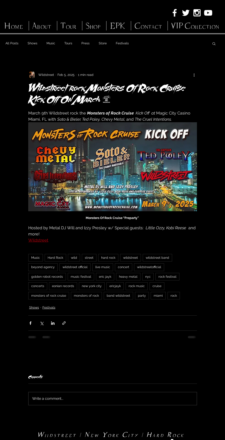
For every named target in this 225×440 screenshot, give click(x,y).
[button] (214, 43)
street (89, 257)
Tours (68, 43)
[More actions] (194, 74)
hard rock (108, 257)
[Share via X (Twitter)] (41, 323)
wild (74, 257)
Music (51, 43)
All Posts (11, 43)
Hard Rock (55, 257)
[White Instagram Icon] (197, 13)
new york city (92, 286)
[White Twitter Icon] (186, 13)
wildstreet (130, 257)
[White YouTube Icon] (208, 13)
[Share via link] (64, 323)
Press (85, 43)
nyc (148, 276)
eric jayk (105, 276)
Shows (32, 43)
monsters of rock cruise (48, 295)
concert (123, 267)
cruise (157, 286)
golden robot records (47, 276)
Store (103, 43)
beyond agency (43, 267)
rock (174, 295)
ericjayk (115, 286)
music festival (81, 276)
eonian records (63, 286)
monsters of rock (86, 295)
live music (102, 267)
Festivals (122, 43)
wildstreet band (157, 257)
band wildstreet (118, 295)
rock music (137, 286)
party (142, 295)
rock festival (167, 276)
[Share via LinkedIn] (53, 323)
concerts (37, 286)
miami (158, 295)
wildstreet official (75, 267)
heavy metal (128, 276)
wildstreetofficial (149, 267)
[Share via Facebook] (30, 323)
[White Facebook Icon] (175, 13)
